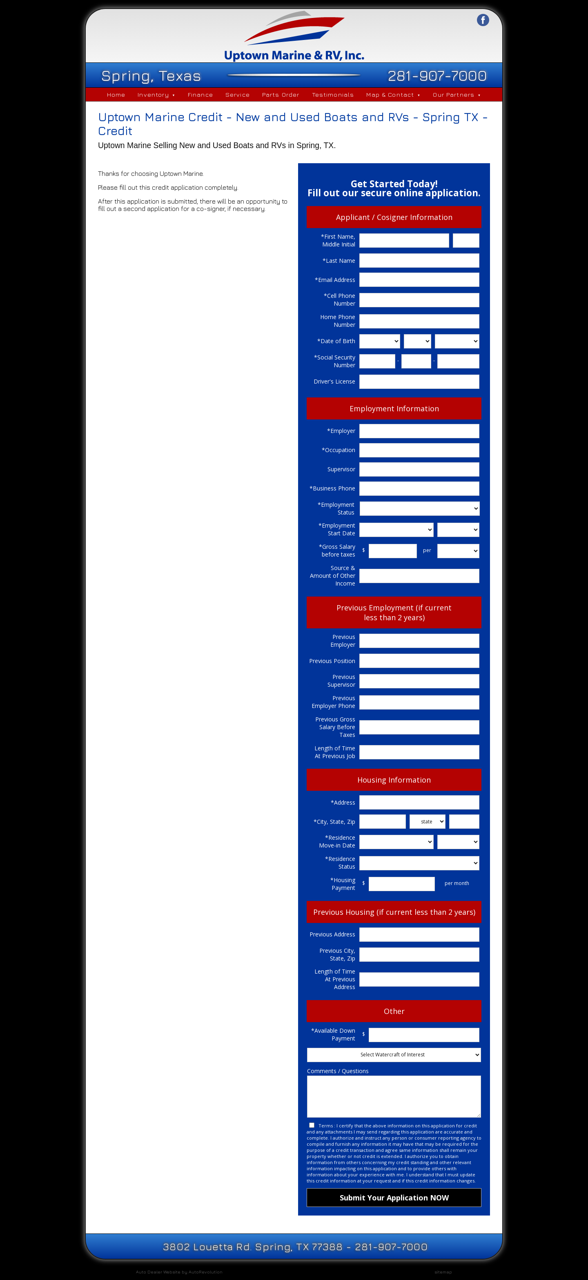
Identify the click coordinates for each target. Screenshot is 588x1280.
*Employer (341, 431)
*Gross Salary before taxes (337, 550)
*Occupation (338, 450)
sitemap (443, 1271)
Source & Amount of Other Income (332, 575)
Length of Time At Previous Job (334, 752)
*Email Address (335, 280)
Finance (200, 94)
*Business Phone (332, 488)
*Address (343, 802)
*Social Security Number (334, 361)
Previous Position (332, 661)
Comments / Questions (338, 1071)
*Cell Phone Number (339, 299)
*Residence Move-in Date (337, 841)
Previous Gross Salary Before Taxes (335, 727)
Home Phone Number (337, 320)
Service (237, 94)
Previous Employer (342, 640)
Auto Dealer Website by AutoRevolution (179, 1271)
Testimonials (333, 94)
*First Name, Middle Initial (338, 240)
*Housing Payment (342, 884)
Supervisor (341, 469)
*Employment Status (336, 508)
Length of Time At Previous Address (334, 979)
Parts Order (281, 94)
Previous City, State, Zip (337, 954)
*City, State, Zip (334, 821)
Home (116, 94)
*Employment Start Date (336, 529)
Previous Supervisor (341, 680)
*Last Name (339, 260)
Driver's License (334, 381)
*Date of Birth (336, 341)
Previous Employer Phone (333, 702)
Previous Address (332, 934)
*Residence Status (340, 862)
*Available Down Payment (333, 1034)
